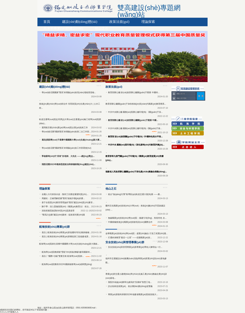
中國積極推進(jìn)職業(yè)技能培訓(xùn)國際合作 (130, 222)
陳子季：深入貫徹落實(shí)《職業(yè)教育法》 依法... (66, 206)
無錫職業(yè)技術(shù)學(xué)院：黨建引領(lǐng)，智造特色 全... (137, 218)
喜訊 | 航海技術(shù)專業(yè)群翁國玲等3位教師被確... (66, 232)
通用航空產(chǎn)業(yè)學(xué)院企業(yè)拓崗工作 (65, 127)
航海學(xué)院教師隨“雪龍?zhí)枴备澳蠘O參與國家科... (67, 252)
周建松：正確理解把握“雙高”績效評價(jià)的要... (63, 198)
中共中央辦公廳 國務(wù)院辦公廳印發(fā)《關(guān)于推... (135, 128)
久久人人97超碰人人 (9, 312)
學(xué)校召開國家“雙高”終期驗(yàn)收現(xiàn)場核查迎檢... (69, 92)
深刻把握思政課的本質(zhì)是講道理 (58, 210)
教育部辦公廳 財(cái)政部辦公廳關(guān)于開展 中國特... (134, 92)
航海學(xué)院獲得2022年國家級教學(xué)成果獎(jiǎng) (67, 264)
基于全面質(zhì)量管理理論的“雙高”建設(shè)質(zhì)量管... (68, 202)
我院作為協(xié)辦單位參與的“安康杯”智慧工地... (130, 282)
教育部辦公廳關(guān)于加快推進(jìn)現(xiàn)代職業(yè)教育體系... (135, 104)
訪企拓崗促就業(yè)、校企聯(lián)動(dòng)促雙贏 (130, 286)
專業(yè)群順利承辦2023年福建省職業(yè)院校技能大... (133, 294)
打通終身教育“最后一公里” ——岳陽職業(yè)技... (130, 237)
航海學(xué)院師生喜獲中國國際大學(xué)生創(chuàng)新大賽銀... (69, 244)
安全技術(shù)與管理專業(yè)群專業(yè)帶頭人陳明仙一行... (135, 247)
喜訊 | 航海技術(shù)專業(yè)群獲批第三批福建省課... (66, 236)
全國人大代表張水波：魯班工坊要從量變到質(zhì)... (65, 194)
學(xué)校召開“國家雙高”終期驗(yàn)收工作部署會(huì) (66, 148)
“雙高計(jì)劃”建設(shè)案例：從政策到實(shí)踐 (63, 215)
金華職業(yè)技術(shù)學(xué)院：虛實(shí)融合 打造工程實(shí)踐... (136, 233)
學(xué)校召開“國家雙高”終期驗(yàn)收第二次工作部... (66, 131)
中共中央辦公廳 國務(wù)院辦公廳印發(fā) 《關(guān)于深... (135, 112)
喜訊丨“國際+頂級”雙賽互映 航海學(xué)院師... (63, 256)
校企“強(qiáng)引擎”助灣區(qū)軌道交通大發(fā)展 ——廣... (134, 194)
